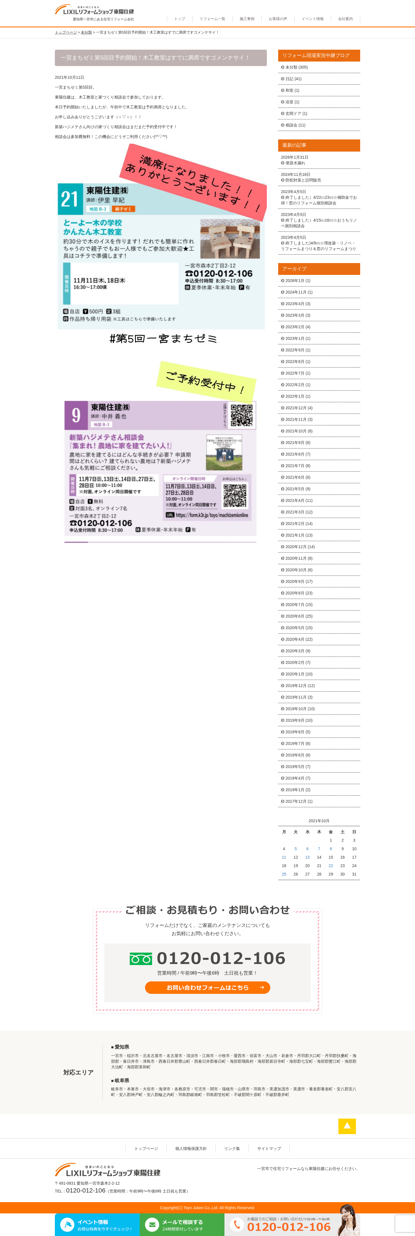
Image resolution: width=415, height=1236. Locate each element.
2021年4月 (295, 500)
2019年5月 (295, 766)
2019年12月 (296, 685)
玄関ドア (293, 113)
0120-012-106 (85, 1190)
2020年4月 (295, 639)
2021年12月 (296, 408)
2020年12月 (296, 546)
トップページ (146, 1148)
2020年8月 (295, 593)
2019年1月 (295, 789)
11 (284, 857)
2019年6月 (295, 755)
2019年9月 (295, 720)
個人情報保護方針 (191, 1148)
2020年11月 (296, 558)
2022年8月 (295, 361)
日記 (289, 78)
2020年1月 (295, 674)
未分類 (291, 67)
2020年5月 (295, 627)
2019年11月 (296, 697)
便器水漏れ (295, 163)
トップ (179, 19)
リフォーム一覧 (212, 19)
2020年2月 (295, 662)
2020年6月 (295, 616)
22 (331, 865)
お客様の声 (278, 19)
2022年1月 (295, 396)
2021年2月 (295, 523)
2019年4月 (295, 778)
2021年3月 (295, 512)
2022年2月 (295, 384)
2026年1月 (295, 280)
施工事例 (247, 19)
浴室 (289, 102)
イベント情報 (313, 19)
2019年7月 (295, 743)
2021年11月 (296, 419)
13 (307, 857)
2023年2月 (295, 327)
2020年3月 (295, 651)
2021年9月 (295, 442)
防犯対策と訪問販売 (303, 180)
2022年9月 (295, 350)
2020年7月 (295, 604)
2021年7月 (295, 465)
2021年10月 (296, 431)
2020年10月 (296, 570)
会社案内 (345, 19)
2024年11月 (296, 292)
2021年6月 (295, 477)
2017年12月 (296, 801)
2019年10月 (296, 708)
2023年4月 (295, 303)
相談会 (291, 125)
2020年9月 (295, 581)
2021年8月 (295, 454)
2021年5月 (295, 489)
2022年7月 (295, 373)
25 (284, 874)
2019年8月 (295, 732)
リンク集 (232, 1148)
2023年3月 (295, 315)
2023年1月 (295, 338)
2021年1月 (295, 535)
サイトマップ (269, 1148)
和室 (289, 90)
